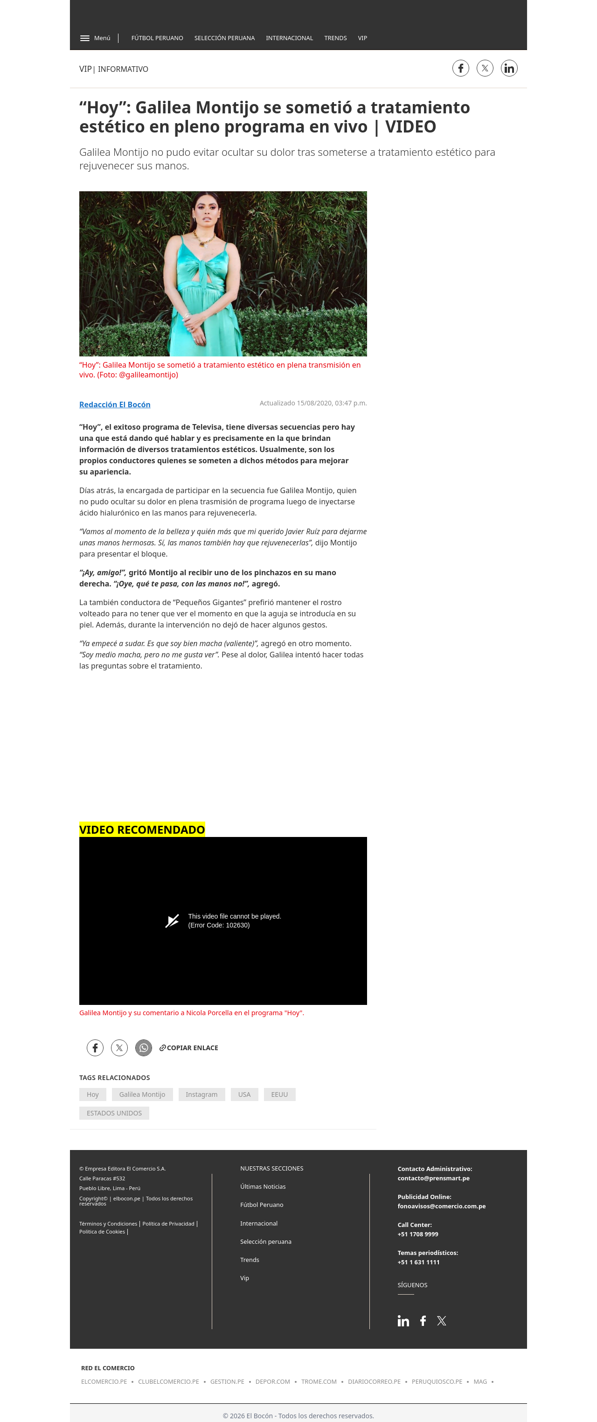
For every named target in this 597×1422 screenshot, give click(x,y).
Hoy (93, 1094)
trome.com (319, 1381)
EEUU (279, 1094)
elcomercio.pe (104, 1381)
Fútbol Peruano (157, 38)
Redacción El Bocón (115, 405)
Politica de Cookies (102, 1231)
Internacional (289, 38)
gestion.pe (227, 1381)
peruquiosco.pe (437, 1381)
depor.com (273, 1381)
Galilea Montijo (142, 1094)
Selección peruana (266, 1241)
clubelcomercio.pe (168, 1381)
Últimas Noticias (262, 1186)
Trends (335, 38)
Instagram (202, 1094)
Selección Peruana (224, 38)
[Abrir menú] (94, 38)
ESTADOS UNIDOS (114, 1112)
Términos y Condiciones (108, 1223)
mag (480, 1381)
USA (244, 1094)
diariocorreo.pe (374, 1381)
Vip (363, 38)
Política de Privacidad (168, 1223)
